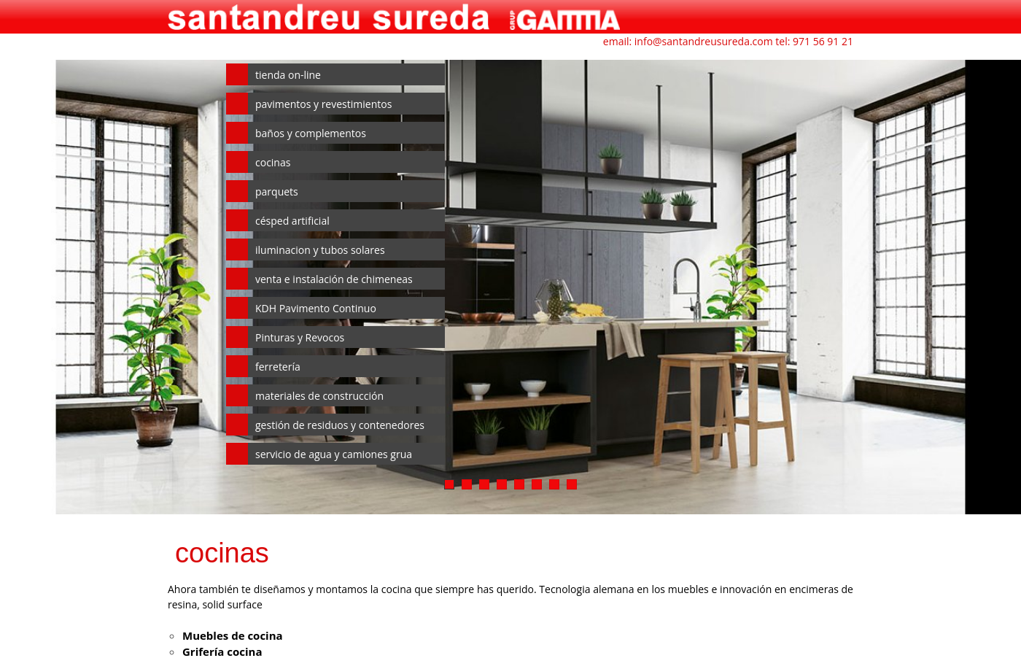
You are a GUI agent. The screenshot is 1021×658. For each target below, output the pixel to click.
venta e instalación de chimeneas (334, 279)
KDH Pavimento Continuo (315, 308)
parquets (276, 191)
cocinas (272, 162)
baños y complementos (310, 133)
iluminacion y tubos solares (320, 250)
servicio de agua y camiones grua (333, 454)
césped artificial (292, 221)
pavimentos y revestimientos (323, 104)
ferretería (277, 366)
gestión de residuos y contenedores (339, 425)
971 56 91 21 (823, 41)
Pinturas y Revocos (299, 337)
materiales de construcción (319, 396)
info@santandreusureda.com (703, 41)
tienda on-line (288, 75)
